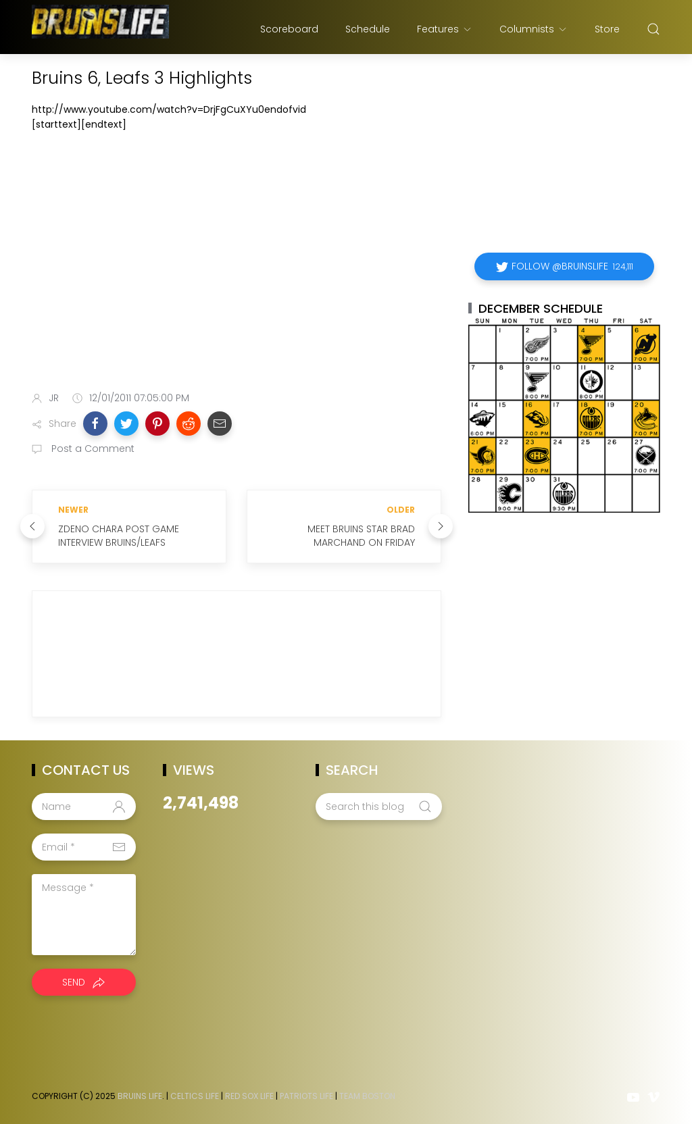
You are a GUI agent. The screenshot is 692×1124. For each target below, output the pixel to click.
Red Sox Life (249, 1096)
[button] (95, 423)
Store (607, 29)
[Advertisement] (236, 274)
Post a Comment (91, 448)
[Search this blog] (378, 806)
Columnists (533, 29)
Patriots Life (306, 1096)
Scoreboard (289, 29)
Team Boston (367, 1096)
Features (444, 29)
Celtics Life (194, 1096)
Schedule (367, 29)
